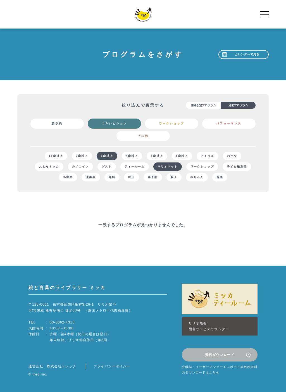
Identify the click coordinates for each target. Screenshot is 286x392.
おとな (232, 155)
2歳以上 (82, 155)
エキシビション (114, 123)
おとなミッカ (49, 166)
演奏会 (91, 177)
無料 (112, 177)
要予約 (57, 123)
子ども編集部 (237, 166)
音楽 (219, 177)
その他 (143, 135)
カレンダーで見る (247, 54)
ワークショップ (171, 123)
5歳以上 (157, 155)
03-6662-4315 (62, 322)
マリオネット (168, 166)
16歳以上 (56, 155)
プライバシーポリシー (112, 366)
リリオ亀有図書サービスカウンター (209, 326)
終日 (131, 177)
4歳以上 (132, 155)
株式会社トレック (62, 366)
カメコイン (80, 166)
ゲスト (107, 166)
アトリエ (207, 155)
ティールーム (135, 166)
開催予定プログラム (203, 105)
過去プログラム (238, 105)
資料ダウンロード (220, 355)
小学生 (68, 177)
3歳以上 (107, 155)
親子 (174, 177)
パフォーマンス (229, 123)
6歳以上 (182, 155)
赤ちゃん (197, 177)
